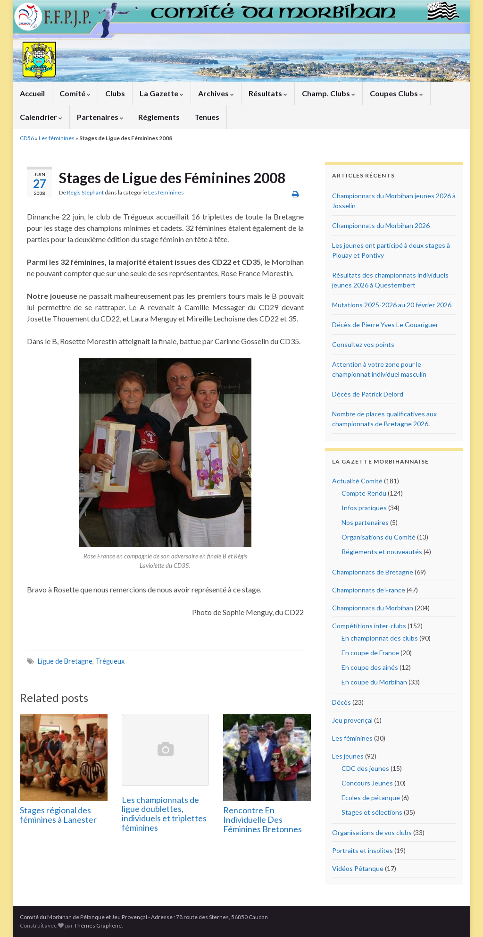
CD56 (27, 138)
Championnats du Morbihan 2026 (381, 225)
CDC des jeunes (365, 768)
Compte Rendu (363, 493)
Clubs (115, 93)
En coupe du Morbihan (374, 682)
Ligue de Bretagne (65, 661)
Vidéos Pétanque (357, 868)
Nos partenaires (365, 522)
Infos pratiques (364, 508)
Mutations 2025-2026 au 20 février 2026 (391, 305)
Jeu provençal (352, 720)
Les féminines (57, 138)
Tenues (206, 116)
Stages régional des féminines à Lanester (58, 815)
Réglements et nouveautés (381, 552)
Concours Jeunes (367, 783)
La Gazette (161, 93)
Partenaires (100, 116)
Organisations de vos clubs (372, 832)
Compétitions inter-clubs (369, 626)
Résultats (268, 93)
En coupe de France (370, 653)
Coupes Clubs (396, 93)
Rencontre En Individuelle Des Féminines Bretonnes (262, 819)
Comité (75, 93)
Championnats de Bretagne (372, 572)
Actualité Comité (357, 481)
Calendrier (41, 116)
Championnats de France (368, 590)
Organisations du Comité (378, 537)
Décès (341, 702)
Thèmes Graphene (98, 925)
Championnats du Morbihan (372, 608)
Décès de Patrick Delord (367, 394)
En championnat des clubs (379, 638)
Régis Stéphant (85, 192)
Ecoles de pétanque (370, 797)
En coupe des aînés (369, 667)
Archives (216, 93)
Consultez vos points (363, 344)
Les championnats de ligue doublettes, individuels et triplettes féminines (164, 813)
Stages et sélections (371, 812)
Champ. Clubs (328, 93)
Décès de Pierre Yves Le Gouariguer (385, 325)
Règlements (159, 116)
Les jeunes (348, 756)
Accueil (32, 93)
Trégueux (110, 661)
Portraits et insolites (362, 850)
